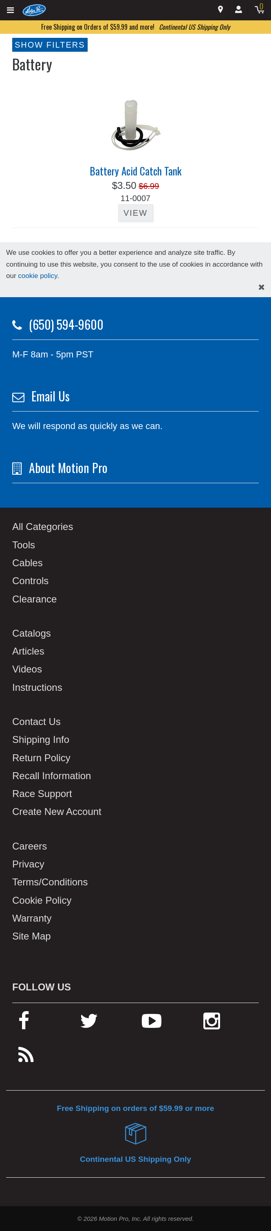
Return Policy (41, 757)
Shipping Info (40, 739)
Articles (28, 651)
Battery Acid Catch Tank (135, 170)
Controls (30, 580)
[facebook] (23, 1024)
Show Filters (50, 44)
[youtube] (151, 1024)
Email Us (50, 396)
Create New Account (56, 811)
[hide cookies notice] (261, 287)
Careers (29, 846)
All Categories (42, 526)
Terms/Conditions (50, 881)
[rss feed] (26, 1058)
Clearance (34, 599)
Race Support (42, 793)
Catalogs (31, 633)
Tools (23, 544)
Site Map (31, 936)
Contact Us (36, 721)
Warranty (31, 918)
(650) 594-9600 (66, 324)
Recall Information (51, 775)
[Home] (34, 9)
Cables (27, 562)
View (135, 212)
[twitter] (89, 1024)
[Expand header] (11, 10)
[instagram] (211, 1024)
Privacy (28, 864)
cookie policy (37, 276)
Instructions (37, 687)
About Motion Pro (68, 467)
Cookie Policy (41, 900)
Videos (27, 669)
